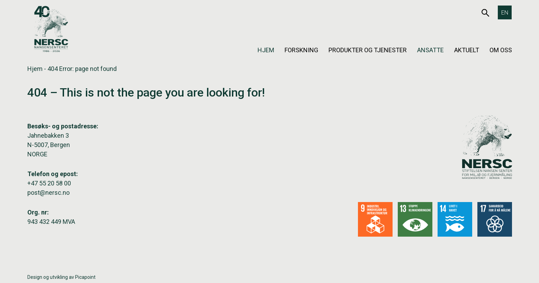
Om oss (500, 50)
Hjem (266, 50)
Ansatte (430, 50)
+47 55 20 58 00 (49, 183)
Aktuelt (466, 50)
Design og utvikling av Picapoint (61, 277)
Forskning (301, 50)
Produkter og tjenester (368, 50)
